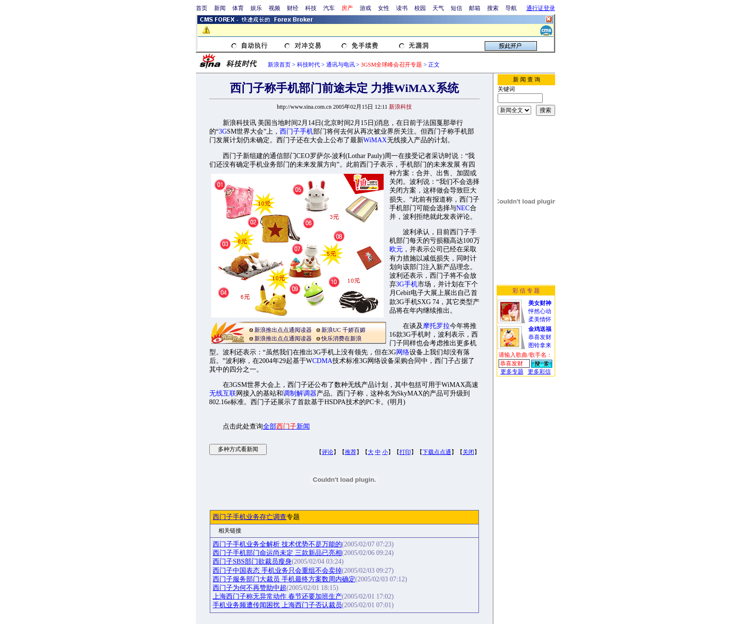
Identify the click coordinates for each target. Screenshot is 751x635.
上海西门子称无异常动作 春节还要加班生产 (277, 596)
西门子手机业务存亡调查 (249, 517)
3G (223, 131)
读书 (402, 8)
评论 (327, 452)
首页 (201, 8)
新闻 (220, 8)
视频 (274, 8)
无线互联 (222, 393)
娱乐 (256, 8)
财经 (292, 8)
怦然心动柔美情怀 (539, 311)
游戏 (365, 8)
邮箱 (474, 8)
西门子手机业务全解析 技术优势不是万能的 (277, 544)
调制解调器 (300, 393)
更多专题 (512, 371)
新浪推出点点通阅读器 (283, 330)
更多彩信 (539, 371)
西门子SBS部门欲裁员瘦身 (252, 561)
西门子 (290, 131)
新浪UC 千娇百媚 (343, 330)
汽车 (329, 8)
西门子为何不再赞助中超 (249, 587)
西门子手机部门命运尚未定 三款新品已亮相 (277, 552)
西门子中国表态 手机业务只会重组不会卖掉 (277, 570)
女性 (383, 8)
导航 (511, 8)
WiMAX (375, 140)
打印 (405, 452)
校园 (420, 8)
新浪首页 (279, 64)
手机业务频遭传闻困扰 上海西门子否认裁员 (277, 605)
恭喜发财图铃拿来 (539, 337)
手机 (306, 131)
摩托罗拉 (436, 325)
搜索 (493, 8)
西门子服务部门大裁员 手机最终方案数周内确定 (284, 579)
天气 (438, 8)
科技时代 (308, 64)
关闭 (468, 452)
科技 (311, 8)
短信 (456, 8)
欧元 (396, 249)
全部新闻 (286, 426)
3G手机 (407, 284)
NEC (463, 208)
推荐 (350, 452)
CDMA (322, 360)
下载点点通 (436, 452)
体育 (238, 8)
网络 (403, 352)
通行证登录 (540, 8)
